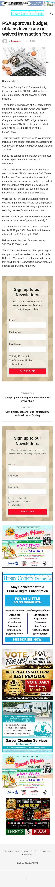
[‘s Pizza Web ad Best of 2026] (28, 816)
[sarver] (27, 674)
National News (21, 851)
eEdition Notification (22, 360)
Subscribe (35, 851)
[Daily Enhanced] (10, 356)
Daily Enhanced (20, 356)
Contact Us (27, 855)
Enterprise (16, 41)
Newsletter (17, 364)
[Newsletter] (10, 364)
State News (7, 851)
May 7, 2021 (31, 41)
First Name (15, 332)
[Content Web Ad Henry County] (27, 608)
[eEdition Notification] (10, 360)
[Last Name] (27, 349)
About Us (46, 851)
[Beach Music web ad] (27, 546)
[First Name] (27, 337)
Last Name (15, 344)
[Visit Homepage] (27, 13)
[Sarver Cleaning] (27, 727)
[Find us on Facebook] (26, 879)
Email (12, 320)
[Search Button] (51, 13)
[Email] (27, 325)
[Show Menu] (3, 13)
